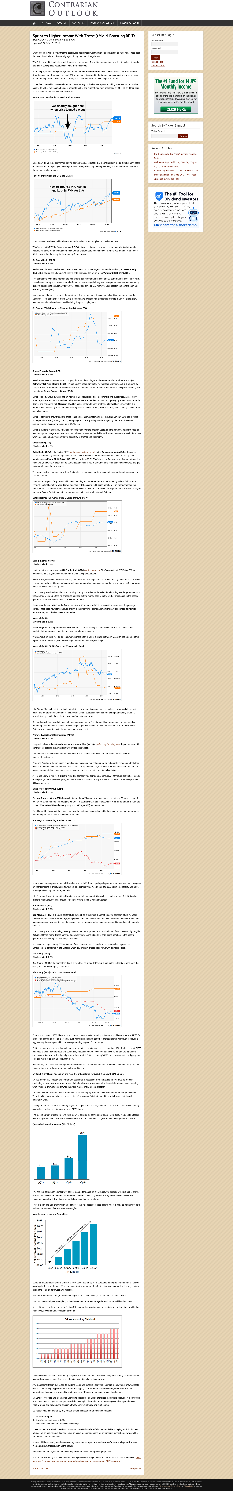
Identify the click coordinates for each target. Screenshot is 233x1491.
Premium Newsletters (102, 22)
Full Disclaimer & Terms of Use (169, 1486)
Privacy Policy (188, 1486)
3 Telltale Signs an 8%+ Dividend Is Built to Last (176, 170)
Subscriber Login (129, 22)
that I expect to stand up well (82, 452)
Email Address (158, 40)
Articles (46, 22)
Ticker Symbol (157, 131)
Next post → (135, 1468)
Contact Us (78, 22)
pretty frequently (92, 570)
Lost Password (158, 65)
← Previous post (40, 1468)
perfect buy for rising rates (108, 744)
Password (155, 48)
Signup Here (157, 62)
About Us (62, 22)
